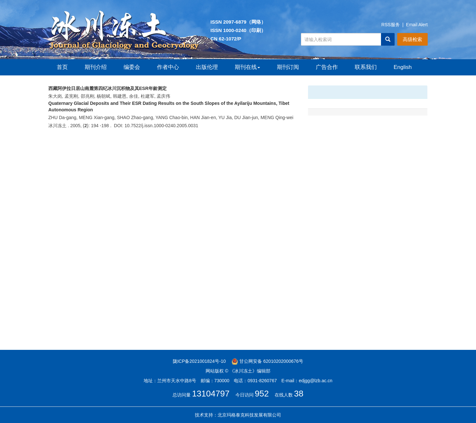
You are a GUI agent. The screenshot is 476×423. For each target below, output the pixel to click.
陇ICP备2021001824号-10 (199, 361)
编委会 (132, 67)
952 (262, 393)
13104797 (211, 393)
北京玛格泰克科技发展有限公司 (249, 414)
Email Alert (417, 24)
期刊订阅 (288, 67)
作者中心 (168, 67)
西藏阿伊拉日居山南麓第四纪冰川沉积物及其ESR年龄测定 (107, 88)
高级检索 (412, 39)
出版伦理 (207, 67)
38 (298, 393)
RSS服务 (390, 24)
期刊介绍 (96, 67)
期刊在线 (247, 67)
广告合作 (327, 67)
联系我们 (366, 67)
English (403, 67)
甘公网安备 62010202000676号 (267, 361)
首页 (62, 67)
